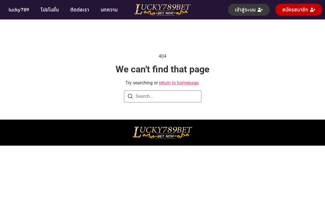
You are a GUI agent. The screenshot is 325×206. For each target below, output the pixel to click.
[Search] (130, 97)
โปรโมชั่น (50, 9)
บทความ (109, 9)
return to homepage (178, 83)
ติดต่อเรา (79, 9)
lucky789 (19, 9)
